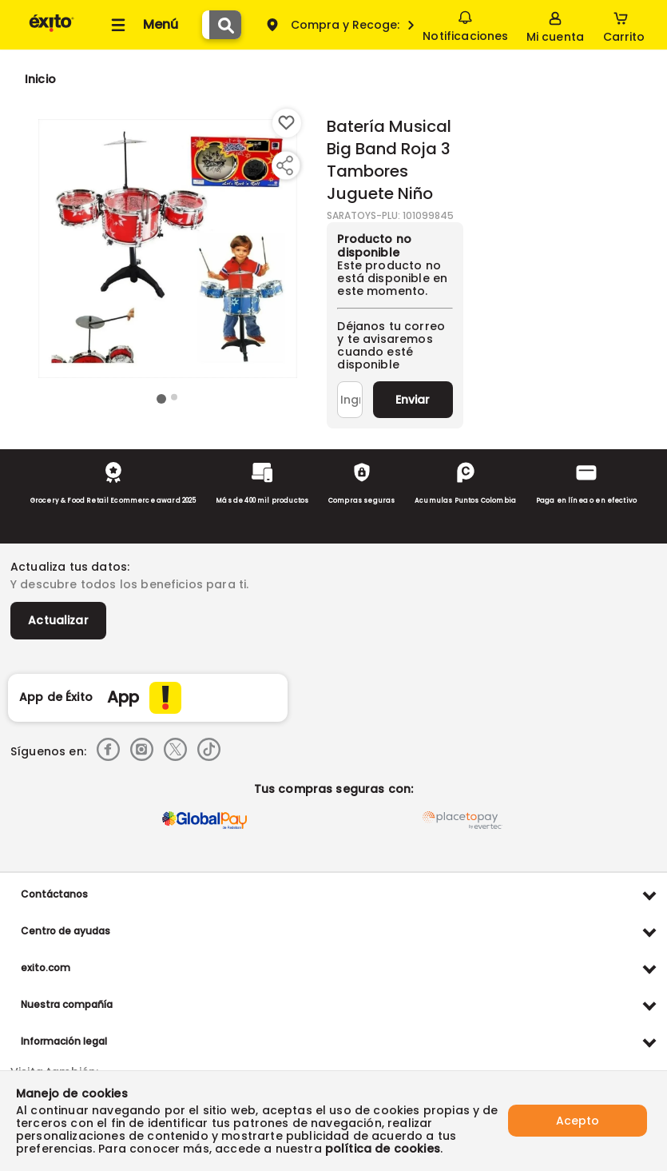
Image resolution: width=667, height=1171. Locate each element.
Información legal (64, 1041)
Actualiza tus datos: (69, 566)
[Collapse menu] (142, 25)
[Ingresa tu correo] (349, 399)
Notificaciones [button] (465, 24)
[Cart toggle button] (623, 25)
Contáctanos (54, 894)
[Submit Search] (225, 24)
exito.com (45, 967)
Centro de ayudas (65, 931)
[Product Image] (168, 248)
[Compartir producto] (284, 165)
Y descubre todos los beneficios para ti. (129, 584)
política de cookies (382, 1149)
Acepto (577, 1121)
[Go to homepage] (40, 79)
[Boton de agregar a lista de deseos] (287, 123)
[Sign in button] (555, 25)
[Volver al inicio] (51, 31)
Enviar (412, 400)
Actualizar (58, 620)
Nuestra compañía (67, 1004)
